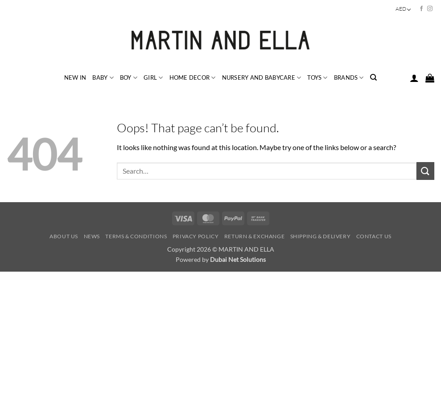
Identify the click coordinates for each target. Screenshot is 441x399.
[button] (414, 78)
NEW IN (75, 77)
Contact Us (374, 236)
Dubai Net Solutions (238, 259)
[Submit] (425, 170)
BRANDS (349, 77)
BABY (102, 77)
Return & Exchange (254, 236)
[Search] (373, 77)
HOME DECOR (192, 77)
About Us (63, 236)
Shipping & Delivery (320, 236)
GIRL (153, 77)
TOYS (317, 77)
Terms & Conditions (136, 236)
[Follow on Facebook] (421, 9)
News (92, 236)
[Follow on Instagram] (430, 9)
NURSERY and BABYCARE (261, 77)
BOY (128, 77)
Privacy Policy (196, 236)
